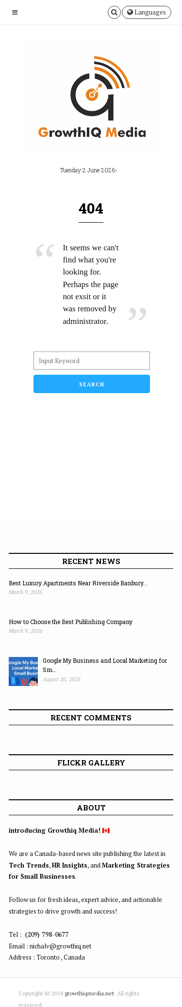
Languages (146, 12)
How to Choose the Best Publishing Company (70, 622)
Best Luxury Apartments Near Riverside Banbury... (78, 583)
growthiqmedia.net (89, 993)
